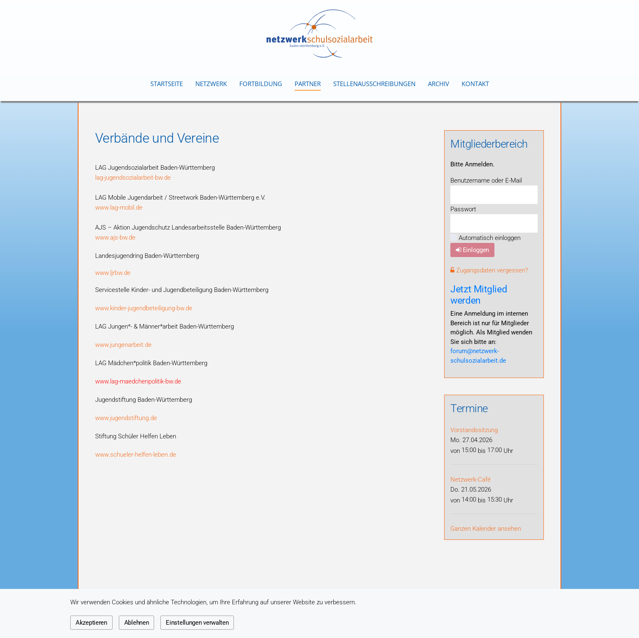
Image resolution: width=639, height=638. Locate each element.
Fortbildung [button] (260, 83)
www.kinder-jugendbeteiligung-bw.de (143, 308)
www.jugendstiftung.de (126, 418)
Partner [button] (308, 83)
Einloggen (472, 250)
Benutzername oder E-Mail (486, 180)
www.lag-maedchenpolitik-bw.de (138, 381)
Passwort (463, 209)
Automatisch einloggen (485, 238)
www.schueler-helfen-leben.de (135, 454)
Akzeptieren (91, 622)
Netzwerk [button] (211, 83)
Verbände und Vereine (157, 138)
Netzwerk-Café (470, 479)
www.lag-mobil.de (119, 207)
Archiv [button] (438, 83)
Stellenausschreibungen (374, 83)
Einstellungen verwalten (197, 622)
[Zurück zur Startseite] (319, 33)
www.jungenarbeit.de (123, 345)
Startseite (166, 83)
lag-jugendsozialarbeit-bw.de (133, 177)
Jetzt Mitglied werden (478, 295)
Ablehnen (136, 622)
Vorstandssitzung (474, 430)
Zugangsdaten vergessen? (489, 270)
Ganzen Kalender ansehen (485, 528)
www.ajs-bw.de (115, 237)
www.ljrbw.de (112, 273)
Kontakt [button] (475, 83)
